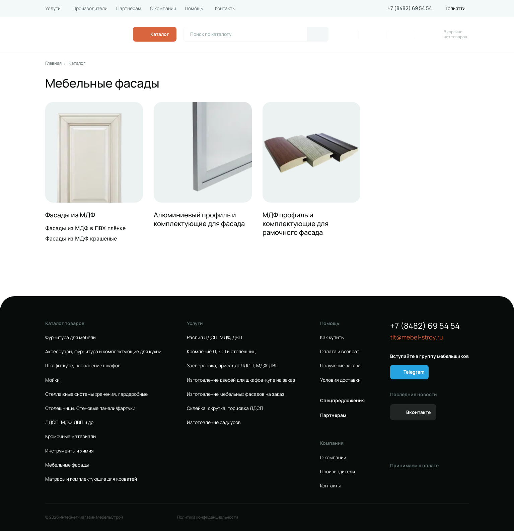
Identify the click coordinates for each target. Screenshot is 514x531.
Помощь (194, 8)
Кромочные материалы (70, 436)
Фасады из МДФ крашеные (81, 238)
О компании (163, 8)
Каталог (77, 63)
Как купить (332, 337)
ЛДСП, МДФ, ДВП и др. (70, 422)
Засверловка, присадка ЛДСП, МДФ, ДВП (233, 366)
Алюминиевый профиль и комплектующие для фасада (199, 219)
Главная (53, 63)
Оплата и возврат (339, 352)
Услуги (53, 8)
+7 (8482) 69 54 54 (409, 8)
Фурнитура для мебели (70, 337)
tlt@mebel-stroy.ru (416, 337)
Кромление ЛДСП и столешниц (221, 352)
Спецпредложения (342, 400)
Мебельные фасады (67, 465)
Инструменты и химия (69, 451)
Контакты (225, 8)
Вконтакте (418, 412)
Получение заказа (340, 366)
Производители (90, 8)
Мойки (52, 380)
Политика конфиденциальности (207, 517)
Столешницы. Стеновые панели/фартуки (90, 408)
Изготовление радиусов (214, 422)
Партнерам (128, 8)
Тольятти (455, 8)
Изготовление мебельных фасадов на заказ (235, 394)
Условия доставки (340, 380)
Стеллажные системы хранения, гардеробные (96, 394)
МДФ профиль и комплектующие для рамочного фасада (295, 224)
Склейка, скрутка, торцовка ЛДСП (225, 408)
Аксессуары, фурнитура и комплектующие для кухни (103, 352)
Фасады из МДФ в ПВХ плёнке (85, 228)
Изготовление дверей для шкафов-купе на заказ (241, 380)
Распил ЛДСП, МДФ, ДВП (214, 337)
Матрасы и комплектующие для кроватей (91, 479)
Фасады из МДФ (70, 215)
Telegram (414, 372)
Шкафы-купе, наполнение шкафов (83, 366)
